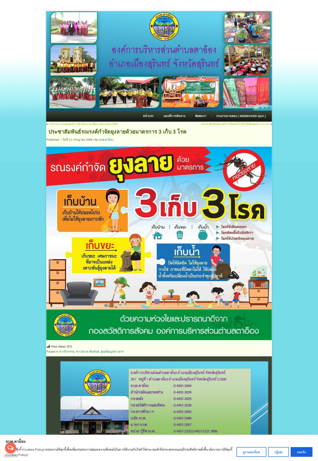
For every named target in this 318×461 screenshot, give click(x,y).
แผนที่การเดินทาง (174, 116)
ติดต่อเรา (200, 116)
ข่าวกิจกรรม (67, 351)
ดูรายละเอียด (251, 452)
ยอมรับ (301, 452)
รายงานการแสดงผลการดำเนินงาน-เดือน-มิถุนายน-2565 (83, 124)
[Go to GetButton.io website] (11, 456)
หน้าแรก (148, 116)
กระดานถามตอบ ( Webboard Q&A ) (241, 116)
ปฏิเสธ (278, 452)
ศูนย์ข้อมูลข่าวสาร (112, 351)
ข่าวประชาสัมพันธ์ (87, 351)
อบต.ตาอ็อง (106, 139)
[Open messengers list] (10, 447)
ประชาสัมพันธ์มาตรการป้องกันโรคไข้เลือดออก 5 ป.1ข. (235, 124)
